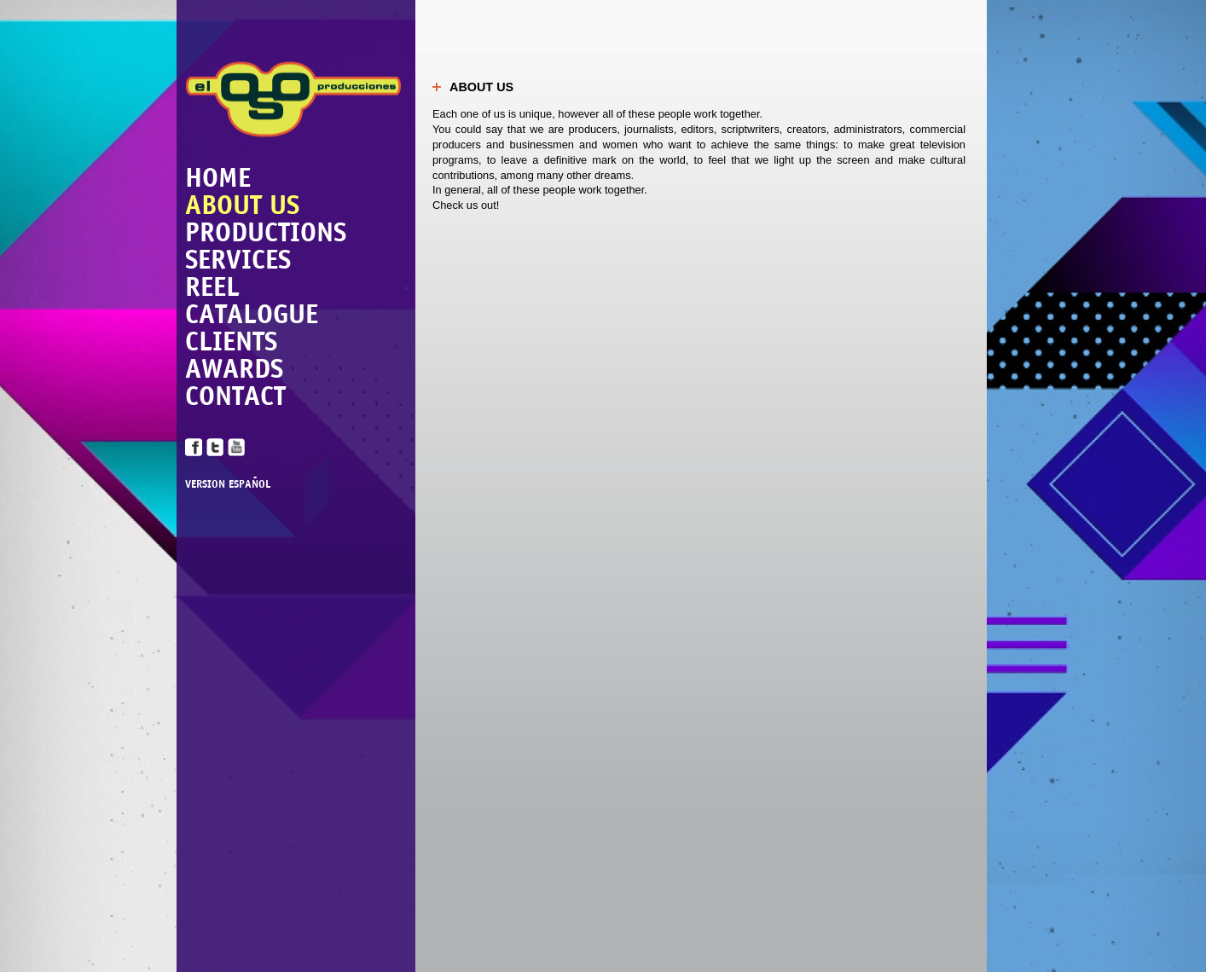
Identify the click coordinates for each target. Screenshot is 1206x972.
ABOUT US (242, 204)
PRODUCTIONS (265, 232)
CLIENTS (231, 341)
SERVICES (238, 259)
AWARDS (234, 368)
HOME (218, 177)
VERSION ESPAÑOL (228, 484)
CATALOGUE (251, 313)
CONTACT (235, 395)
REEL (212, 286)
